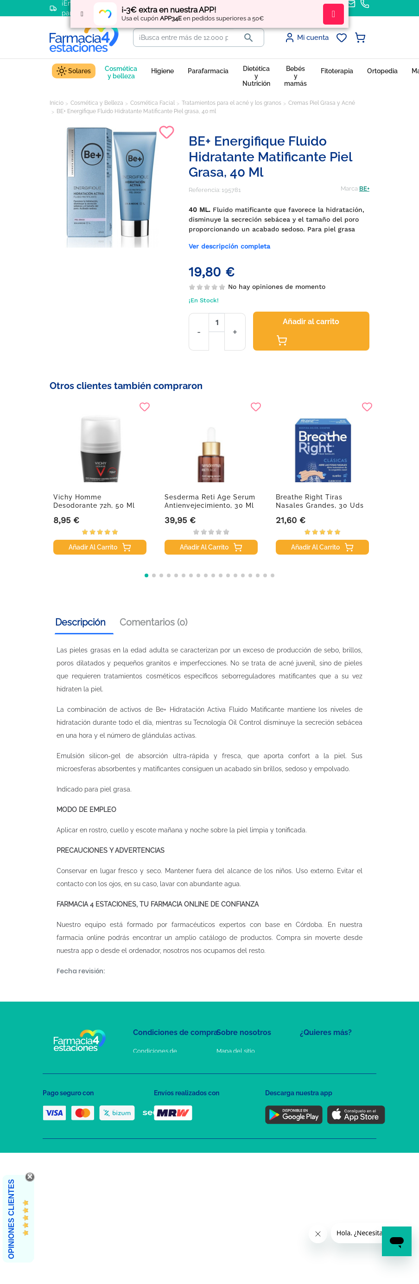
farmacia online (81, 937)
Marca (349, 188)
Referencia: (204, 189)
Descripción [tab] (80, 622)
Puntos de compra (158, 1115)
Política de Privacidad (163, 1075)
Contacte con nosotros (248, 1077)
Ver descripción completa (229, 246)
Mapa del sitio (235, 1051)
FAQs (223, 1064)
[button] (146, 575)
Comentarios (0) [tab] (153, 622)
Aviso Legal (149, 1102)
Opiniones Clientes (11, 1219)
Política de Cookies (159, 1089)
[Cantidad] (217, 322)
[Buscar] (183, 37)
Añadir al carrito (307, 331)
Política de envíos (157, 1129)
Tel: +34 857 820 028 (244, 1115)
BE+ (364, 188)
